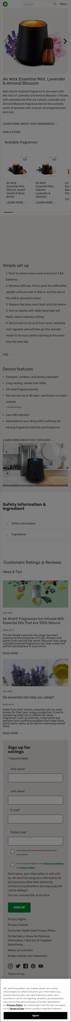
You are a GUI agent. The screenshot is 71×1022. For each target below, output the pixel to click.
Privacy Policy (15, 1005)
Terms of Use (17, 1008)
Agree (35, 1015)
